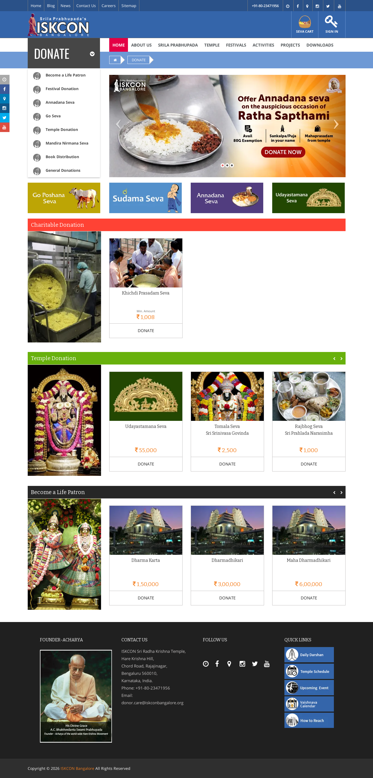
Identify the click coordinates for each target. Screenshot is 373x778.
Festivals (236, 45)
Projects (290, 45)
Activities (263, 45)
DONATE (139, 59)
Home (36, 5)
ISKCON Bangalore (77, 768)
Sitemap (128, 5)
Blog (51, 5)
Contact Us (86, 5)
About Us (141, 45)
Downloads (319, 45)
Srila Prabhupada (178, 45)
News (66, 5)
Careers (109, 5)
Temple (212, 45)
